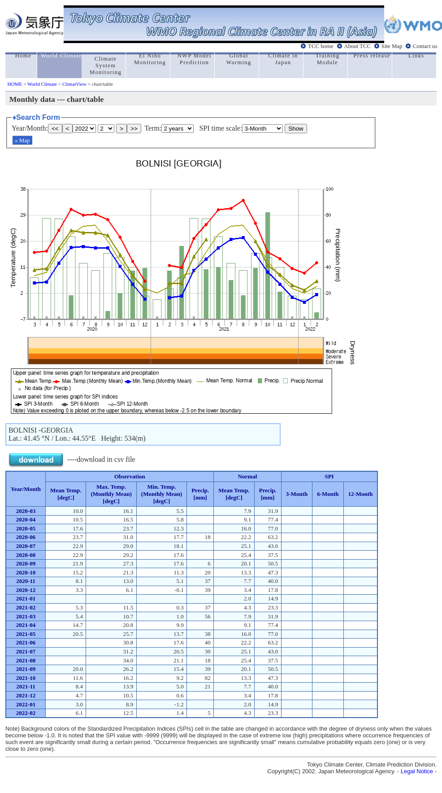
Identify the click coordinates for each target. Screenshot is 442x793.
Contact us (425, 46)
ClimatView (74, 84)
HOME (14, 84)
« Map (22, 140)
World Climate (42, 84)
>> (134, 128)
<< (55, 128)
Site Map (392, 46)
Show (295, 128)
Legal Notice (417, 771)
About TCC (357, 46)
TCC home (321, 46)
